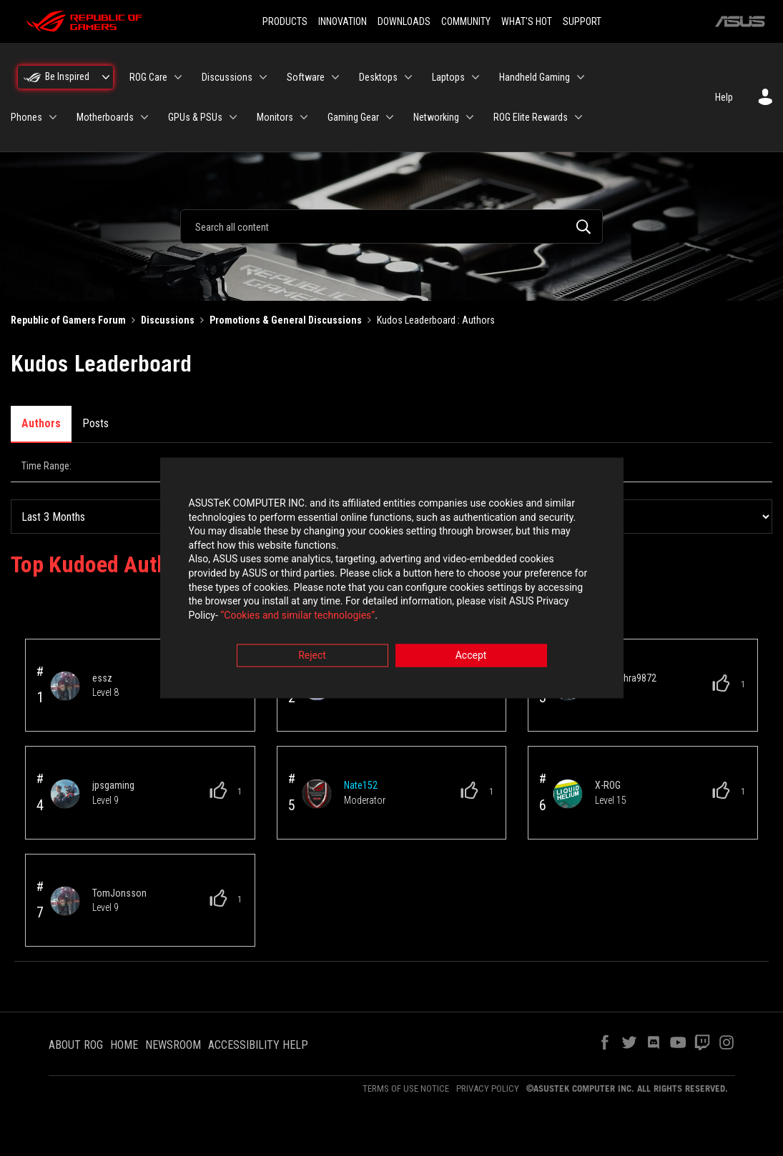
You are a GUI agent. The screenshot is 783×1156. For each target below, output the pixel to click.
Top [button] (35, 1121)
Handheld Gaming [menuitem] (534, 77)
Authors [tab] (41, 423)
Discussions (167, 320)
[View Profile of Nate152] (361, 733)
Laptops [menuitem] (448, 77)
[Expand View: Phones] (53, 117)
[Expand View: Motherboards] (144, 117)
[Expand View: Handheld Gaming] (580, 77)
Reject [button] (312, 657)
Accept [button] (471, 657)
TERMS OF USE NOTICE (406, 1037)
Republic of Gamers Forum (68, 320)
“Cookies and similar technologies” (297, 616)
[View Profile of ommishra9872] (625, 626)
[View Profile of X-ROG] (608, 733)
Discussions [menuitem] (227, 77)
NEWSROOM (173, 993)
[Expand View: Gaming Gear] (390, 117)
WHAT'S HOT (526, 21)
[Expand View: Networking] (470, 117)
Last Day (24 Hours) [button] (141, 466)
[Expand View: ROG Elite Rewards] (578, 117)
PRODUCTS (284, 21)
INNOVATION (342, 21)
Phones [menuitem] (26, 117)
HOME (124, 993)
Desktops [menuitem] (378, 77)
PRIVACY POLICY (487, 1037)
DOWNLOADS (404, 21)
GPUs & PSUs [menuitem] (195, 117)
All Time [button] (660, 466)
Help (724, 97)
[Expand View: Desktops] (408, 77)
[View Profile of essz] (102, 626)
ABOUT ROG (76, 993)
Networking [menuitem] (436, 117)
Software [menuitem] (306, 77)
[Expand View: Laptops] (475, 77)
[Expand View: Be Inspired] (106, 77)
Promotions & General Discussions (286, 320)
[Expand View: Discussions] (263, 77)
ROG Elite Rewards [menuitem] (530, 117)
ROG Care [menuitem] (148, 77)
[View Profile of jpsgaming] (113, 733)
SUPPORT (582, 21)
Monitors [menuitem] (275, 117)
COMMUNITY (466, 21)
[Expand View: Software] (335, 77)
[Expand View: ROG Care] (178, 77)
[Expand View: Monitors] (304, 117)
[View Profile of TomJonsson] (119, 841)
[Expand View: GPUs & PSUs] (233, 117)
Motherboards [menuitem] (105, 117)
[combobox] (391, 226)
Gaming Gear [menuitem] (353, 117)
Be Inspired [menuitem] (67, 76)
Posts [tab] (95, 423)
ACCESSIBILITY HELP (258, 993)
